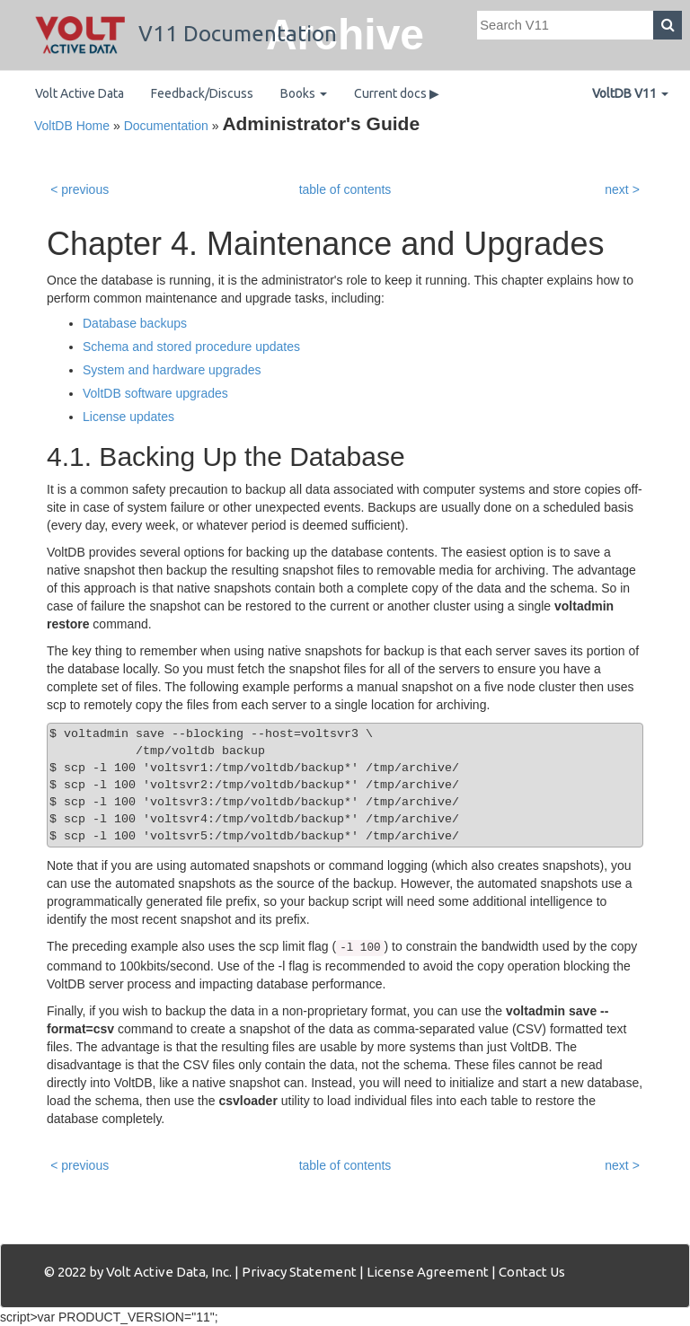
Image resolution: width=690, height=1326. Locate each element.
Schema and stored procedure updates (191, 346)
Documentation (166, 126)
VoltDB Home (72, 126)
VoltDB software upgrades (155, 393)
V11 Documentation (186, 34)
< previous (79, 189)
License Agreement (428, 1271)
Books (303, 93)
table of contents (345, 189)
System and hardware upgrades (172, 370)
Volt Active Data (79, 93)
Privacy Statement (299, 1271)
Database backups (135, 323)
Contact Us (532, 1271)
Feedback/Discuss (202, 93)
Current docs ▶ (396, 93)
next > (622, 189)
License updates (128, 416)
